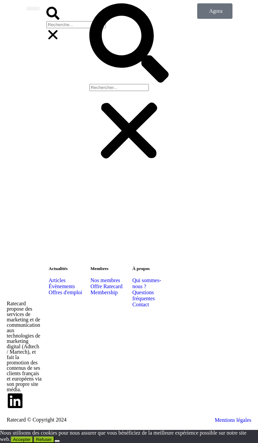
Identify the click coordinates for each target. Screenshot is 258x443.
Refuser (44, 439)
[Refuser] (57, 441)
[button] (52, 14)
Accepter (22, 439)
